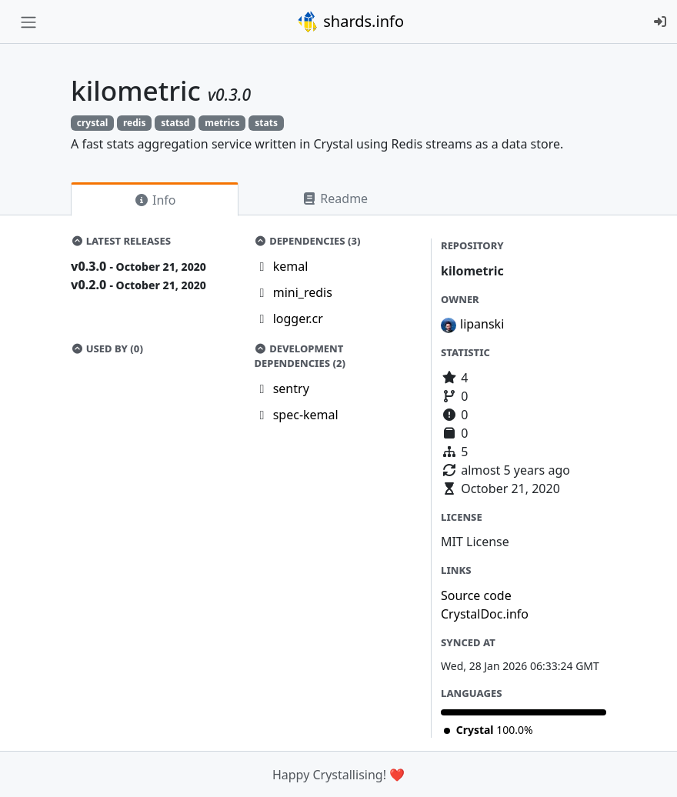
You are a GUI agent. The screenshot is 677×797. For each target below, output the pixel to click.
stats (266, 122)
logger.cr (298, 318)
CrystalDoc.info (485, 613)
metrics (222, 122)
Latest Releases (121, 241)
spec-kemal (305, 414)
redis (134, 122)
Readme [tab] (335, 198)
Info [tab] (155, 200)
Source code (476, 595)
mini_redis (302, 292)
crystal (92, 122)
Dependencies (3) (308, 241)
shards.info (350, 21)
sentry (291, 388)
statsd (175, 122)
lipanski (482, 323)
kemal (290, 266)
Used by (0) (107, 348)
